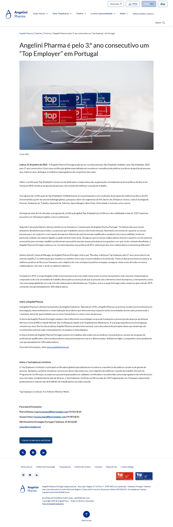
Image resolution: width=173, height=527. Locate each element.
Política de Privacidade (45, 467)
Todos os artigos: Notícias (35, 440)
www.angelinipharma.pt (58, 347)
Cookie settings (127, 467)
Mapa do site (111, 467)
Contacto (98, 467)
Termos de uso (26, 467)
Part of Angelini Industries (53, 504)
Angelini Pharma (26, 33)
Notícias (47, 33)
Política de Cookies (83, 467)
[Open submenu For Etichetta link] (40, 14)
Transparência (65, 467)
